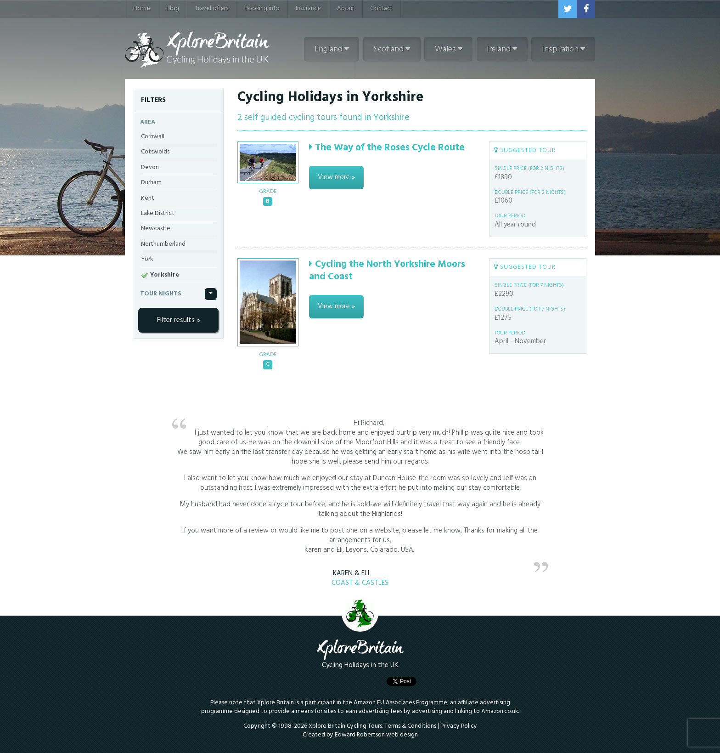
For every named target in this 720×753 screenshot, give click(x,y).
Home (141, 8)
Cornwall (152, 137)
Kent (147, 198)
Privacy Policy (458, 726)
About (345, 8)
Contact (381, 8)
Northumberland (163, 244)
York (147, 259)
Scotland (391, 49)
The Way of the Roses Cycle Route (387, 147)
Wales (448, 49)
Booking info (262, 8)
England (332, 49)
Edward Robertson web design (376, 735)
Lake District (157, 213)
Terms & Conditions (410, 726)
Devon (150, 167)
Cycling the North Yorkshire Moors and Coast (387, 270)
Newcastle (155, 228)
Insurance (308, 8)
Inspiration (563, 49)
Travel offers (211, 8)
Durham (151, 182)
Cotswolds (155, 152)
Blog (172, 8)
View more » (336, 177)
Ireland (502, 49)
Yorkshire (164, 275)
